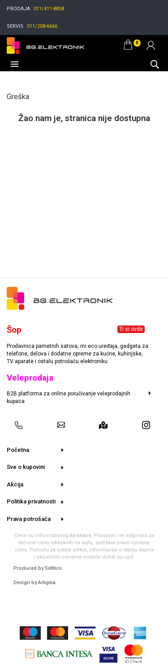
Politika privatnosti (31, 501)
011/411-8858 (49, 9)
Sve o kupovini (26, 467)
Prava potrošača (29, 519)
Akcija (15, 484)
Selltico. (54, 568)
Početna (18, 450)
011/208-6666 (42, 26)
